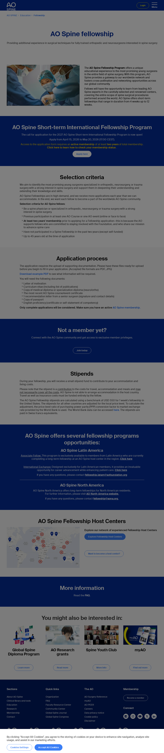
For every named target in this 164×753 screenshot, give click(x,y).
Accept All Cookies (48, 747)
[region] (82, 741)
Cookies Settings (19, 747)
